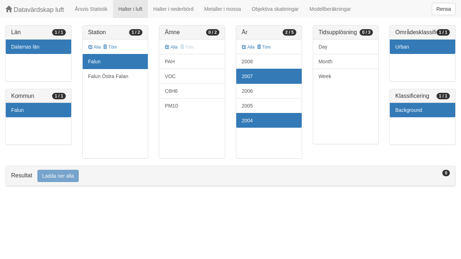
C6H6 (171, 91)
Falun (17, 110)
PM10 (171, 106)
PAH (170, 61)
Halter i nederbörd (173, 9)
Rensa (444, 9)
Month (326, 61)
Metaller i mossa (222, 9)
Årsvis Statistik (91, 9)
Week (325, 76)
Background (408, 110)
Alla (94, 47)
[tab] (230, 176)
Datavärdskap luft (34, 9)
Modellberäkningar (330, 9)
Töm (110, 47)
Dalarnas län (25, 47)
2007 (247, 76)
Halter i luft (130, 9)
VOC (170, 76)
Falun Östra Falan (108, 76)
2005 (247, 106)
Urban (402, 47)
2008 (247, 61)
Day (323, 47)
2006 (247, 91)
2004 (247, 120)
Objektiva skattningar (275, 9)
